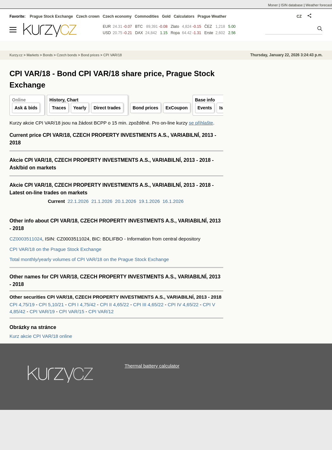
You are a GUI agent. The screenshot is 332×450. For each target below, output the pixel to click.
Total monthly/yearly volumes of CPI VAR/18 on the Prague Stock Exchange (89, 259)
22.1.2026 (78, 201)
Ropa (175, 33)
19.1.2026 (149, 201)
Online (19, 99)
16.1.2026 (173, 201)
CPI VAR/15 (72, 311)
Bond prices (145, 107)
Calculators (184, 16)
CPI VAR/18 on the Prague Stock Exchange (55, 249)
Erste (208, 33)
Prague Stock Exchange (51, 16)
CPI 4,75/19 (21, 304)
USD (107, 33)
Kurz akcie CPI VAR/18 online (40, 336)
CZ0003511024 (25, 238)
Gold (166, 16)
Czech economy (117, 16)
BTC (139, 26)
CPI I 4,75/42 (82, 304)
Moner (273, 5)
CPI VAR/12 (101, 311)
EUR (107, 26)
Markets (33, 55)
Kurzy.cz (15, 55)
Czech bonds (67, 55)
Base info (205, 99)
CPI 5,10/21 (51, 304)
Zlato (175, 26)
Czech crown (88, 16)
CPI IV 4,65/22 (183, 304)
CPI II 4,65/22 (114, 304)
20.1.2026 (125, 201)
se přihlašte (201, 122)
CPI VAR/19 (42, 311)
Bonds (48, 55)
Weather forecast (318, 5)
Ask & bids (26, 107)
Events (205, 107)
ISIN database (292, 5)
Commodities (147, 16)
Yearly (79, 107)
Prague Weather (212, 16)
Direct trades (107, 107)
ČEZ (208, 26)
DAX (139, 33)
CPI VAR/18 (112, 55)
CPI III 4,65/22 (148, 304)
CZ (299, 16)
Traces (59, 107)
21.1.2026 (102, 201)
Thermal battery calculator (152, 365)
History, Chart (63, 99)
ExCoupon (177, 107)
